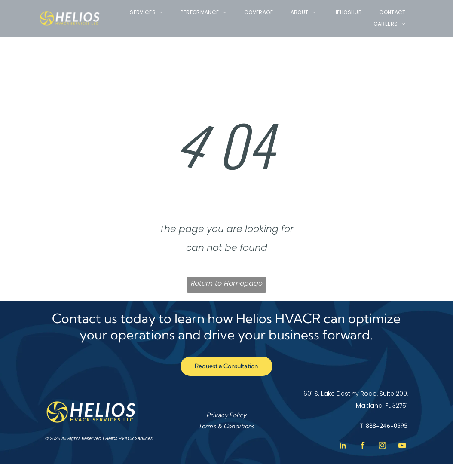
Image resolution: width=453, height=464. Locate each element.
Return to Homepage (227, 283)
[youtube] (402, 446)
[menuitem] (146, 12)
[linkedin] (343, 446)
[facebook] (362, 446)
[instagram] (382, 446)
